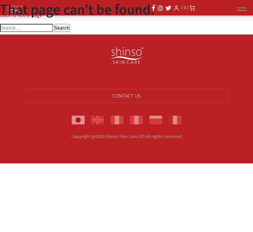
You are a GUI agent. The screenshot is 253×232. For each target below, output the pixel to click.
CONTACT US (126, 95)
